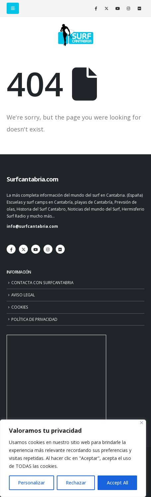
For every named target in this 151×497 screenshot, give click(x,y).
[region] (73, 458)
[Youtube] (117, 8)
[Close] (141, 422)
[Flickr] (139, 8)
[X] (106, 8)
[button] (13, 8)
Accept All (117, 482)
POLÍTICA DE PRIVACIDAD (34, 319)
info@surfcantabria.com (32, 226)
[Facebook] (95, 8)
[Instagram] (128, 8)
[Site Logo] (75, 35)
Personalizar (31, 482)
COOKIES (19, 307)
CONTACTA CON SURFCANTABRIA (42, 282)
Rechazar (76, 482)
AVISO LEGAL (23, 294)
